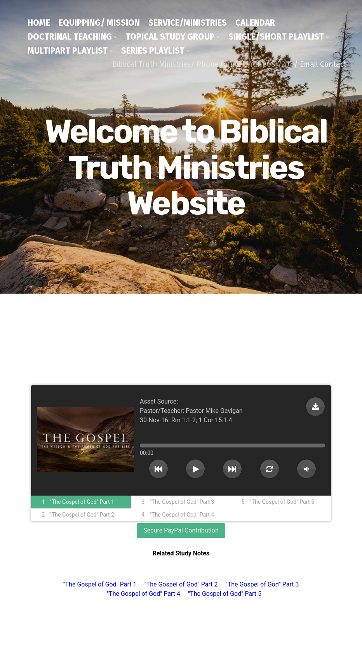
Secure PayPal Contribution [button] (180, 530)
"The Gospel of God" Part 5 (224, 593)
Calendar (255, 22)
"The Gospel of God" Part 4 (143, 593)
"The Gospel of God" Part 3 (262, 584)
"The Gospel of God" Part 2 (181, 584)
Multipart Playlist (68, 50)
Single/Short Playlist (276, 36)
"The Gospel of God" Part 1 (99, 584)
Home (39, 22)
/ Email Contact (320, 64)
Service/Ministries (187, 22)
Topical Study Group (170, 36)
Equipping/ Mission (99, 22)
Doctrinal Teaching (70, 36)
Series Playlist (152, 50)
